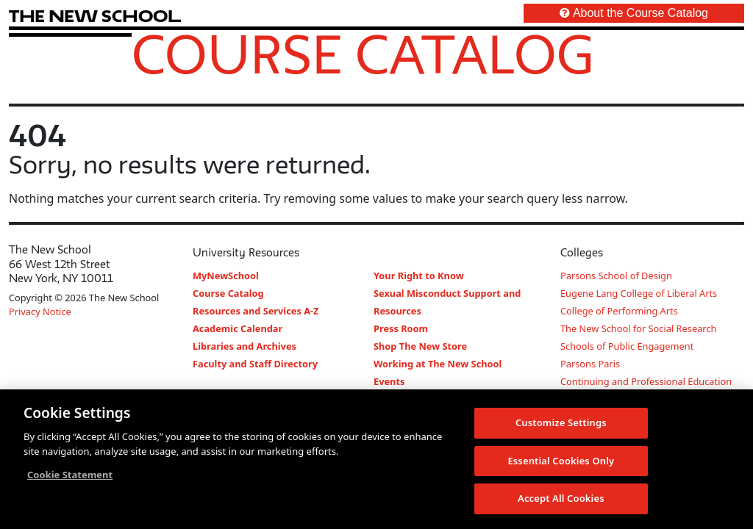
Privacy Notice (40, 311)
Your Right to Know (419, 275)
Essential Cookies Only (560, 461)
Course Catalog (363, 54)
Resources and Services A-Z (256, 310)
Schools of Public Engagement (626, 346)
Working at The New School (438, 363)
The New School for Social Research (638, 328)
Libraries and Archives (244, 346)
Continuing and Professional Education (646, 381)
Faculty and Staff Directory (255, 363)
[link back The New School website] (95, 16)
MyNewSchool (226, 275)
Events (389, 381)
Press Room (401, 328)
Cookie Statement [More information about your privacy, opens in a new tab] (70, 475)
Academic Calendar (237, 328)
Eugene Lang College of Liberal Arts (638, 293)
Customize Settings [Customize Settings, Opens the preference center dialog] (561, 423)
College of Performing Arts (619, 310)
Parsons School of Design (616, 275)
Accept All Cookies (561, 498)
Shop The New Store (420, 346)
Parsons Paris (590, 363)
